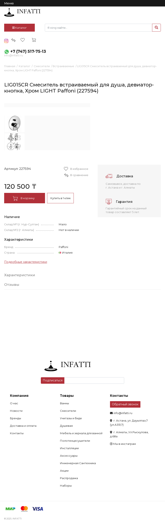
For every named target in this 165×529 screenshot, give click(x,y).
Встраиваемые (63, 66)
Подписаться (52, 380)
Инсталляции (69, 448)
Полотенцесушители (75, 440)
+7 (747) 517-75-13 (28, 51)
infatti (22, 12)
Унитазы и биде (71, 418)
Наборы (66, 485)
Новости (16, 410)
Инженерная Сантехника (78, 463)
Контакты (17, 433)
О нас (14, 403)
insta (6, 41)
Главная (9, 66)
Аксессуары (69, 455)
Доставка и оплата (23, 425)
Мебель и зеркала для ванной (81, 433)
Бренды (15, 418)
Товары (67, 396)
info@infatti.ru (13, 55)
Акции (64, 470)
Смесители (42, 66)
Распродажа (69, 478)
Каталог (19, 27)
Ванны (64, 403)
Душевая (66, 425)
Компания (19, 396)
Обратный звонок (125, 404)
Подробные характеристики (25, 262)
